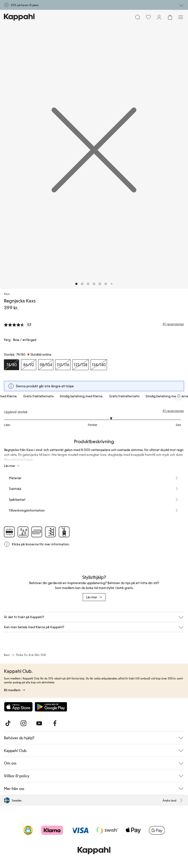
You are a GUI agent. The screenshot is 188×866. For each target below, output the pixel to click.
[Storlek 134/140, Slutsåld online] (99, 364)
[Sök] (137, 17)
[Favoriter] (148, 17)
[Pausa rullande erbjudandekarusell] (179, 396)
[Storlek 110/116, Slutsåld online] (62, 364)
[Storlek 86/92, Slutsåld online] (28, 364)
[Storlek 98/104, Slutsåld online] (45, 364)
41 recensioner (173, 411)
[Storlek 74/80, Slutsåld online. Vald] (11, 364)
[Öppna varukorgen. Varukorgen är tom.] (169, 17)
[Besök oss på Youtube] (39, 723)
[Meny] (180, 17)
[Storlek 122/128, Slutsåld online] (80, 364)
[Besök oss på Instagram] (23, 723)
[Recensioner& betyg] (94, 324)
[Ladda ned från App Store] (18, 707)
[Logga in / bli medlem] (159, 17)
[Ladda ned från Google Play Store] (51, 707)
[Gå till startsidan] (19, 17)
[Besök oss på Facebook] (55, 723)
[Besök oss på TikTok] (8, 723)
